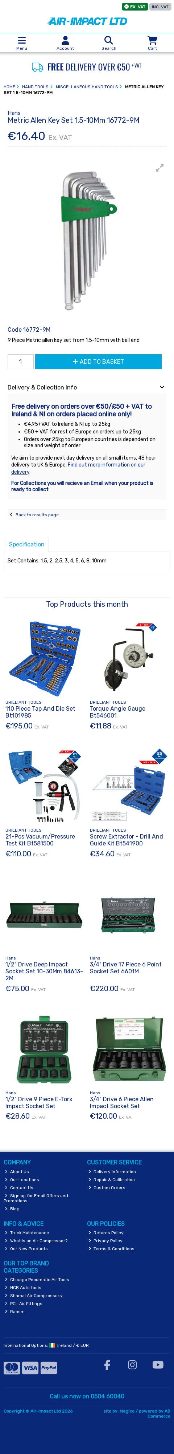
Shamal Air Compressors (33, 1295)
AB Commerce (159, 1414)
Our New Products (26, 1248)
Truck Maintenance (27, 1232)
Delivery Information (112, 1171)
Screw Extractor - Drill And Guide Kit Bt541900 (126, 840)
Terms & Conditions (111, 1248)
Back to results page (37, 514)
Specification (27, 544)
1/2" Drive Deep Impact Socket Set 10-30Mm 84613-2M (44, 971)
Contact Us (19, 1187)
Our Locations (22, 1179)
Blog (12, 1208)
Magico (127, 1411)
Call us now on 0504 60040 (87, 1396)
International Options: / (46, 1345)
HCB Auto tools (23, 1287)
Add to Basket (98, 361)
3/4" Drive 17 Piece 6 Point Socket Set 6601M (126, 968)
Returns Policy (106, 1232)
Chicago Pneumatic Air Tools (37, 1279)
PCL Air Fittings (23, 1303)
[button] (160, 168)
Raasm (15, 1311)
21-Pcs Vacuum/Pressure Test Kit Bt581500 (40, 840)
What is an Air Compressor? (36, 1240)
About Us (17, 1171)
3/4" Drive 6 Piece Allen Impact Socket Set (122, 1103)
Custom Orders (107, 1187)
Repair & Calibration (111, 1179)
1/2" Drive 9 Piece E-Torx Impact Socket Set (38, 1103)
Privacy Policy (105, 1240)
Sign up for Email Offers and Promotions (36, 1198)
